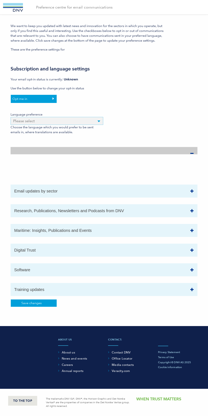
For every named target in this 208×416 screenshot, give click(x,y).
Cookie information (170, 367)
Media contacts (123, 365)
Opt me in (19, 99)
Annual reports (72, 371)
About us (68, 352)
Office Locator (122, 358)
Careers (67, 365)
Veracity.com (121, 371)
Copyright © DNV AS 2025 (174, 362)
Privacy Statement (169, 352)
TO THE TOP (22, 401)
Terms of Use (166, 357)
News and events (74, 358)
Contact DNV (121, 352)
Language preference (26, 114)
